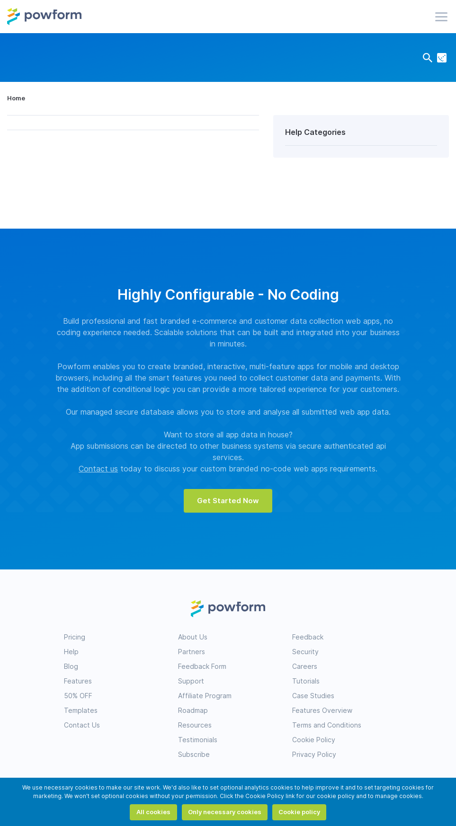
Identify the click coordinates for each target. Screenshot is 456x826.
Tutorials (306, 681)
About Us (192, 637)
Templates (81, 710)
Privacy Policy (314, 754)
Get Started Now (228, 501)
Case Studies (313, 696)
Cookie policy (299, 812)
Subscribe (194, 754)
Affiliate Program (205, 696)
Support (191, 681)
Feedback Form (202, 666)
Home (16, 98)
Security (305, 652)
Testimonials (197, 740)
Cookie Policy (313, 740)
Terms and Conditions (326, 725)
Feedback (307, 637)
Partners (191, 652)
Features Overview (322, 710)
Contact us (98, 468)
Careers (304, 666)
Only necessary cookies (224, 812)
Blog (71, 666)
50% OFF (78, 696)
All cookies (153, 812)
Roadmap (193, 710)
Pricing (74, 637)
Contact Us (82, 725)
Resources (195, 725)
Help (71, 652)
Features (78, 681)
